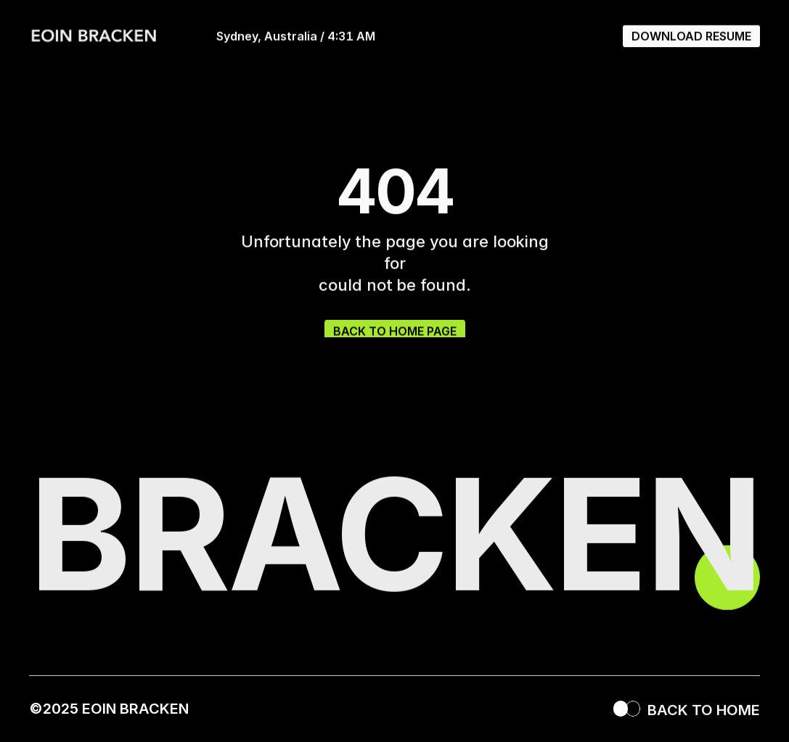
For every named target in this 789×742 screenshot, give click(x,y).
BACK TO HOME (703, 714)
